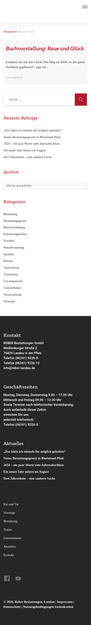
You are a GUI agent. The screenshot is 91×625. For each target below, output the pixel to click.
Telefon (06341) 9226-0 (20, 358)
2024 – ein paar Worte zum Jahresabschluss (31, 143)
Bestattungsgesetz (15, 221)
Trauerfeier (10, 274)
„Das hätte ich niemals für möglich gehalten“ (32, 130)
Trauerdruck (11, 267)
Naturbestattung (13, 247)
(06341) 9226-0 (26, 425)
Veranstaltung (12, 294)
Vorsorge (9, 301)
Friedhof (9, 240)
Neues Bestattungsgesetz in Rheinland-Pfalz (32, 137)
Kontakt (8, 555)
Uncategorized (12, 281)
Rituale (8, 261)
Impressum (65, 602)
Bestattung (10, 214)
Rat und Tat (11, 504)
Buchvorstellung (14, 227)
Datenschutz (12, 607)
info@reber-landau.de (19, 368)
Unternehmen (12, 288)
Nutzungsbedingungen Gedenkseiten (48, 607)
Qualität (8, 254)
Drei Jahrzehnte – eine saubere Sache (27, 157)
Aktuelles (9, 546)
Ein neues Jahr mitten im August (24, 150)
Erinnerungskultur (15, 234)
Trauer (7, 529)
